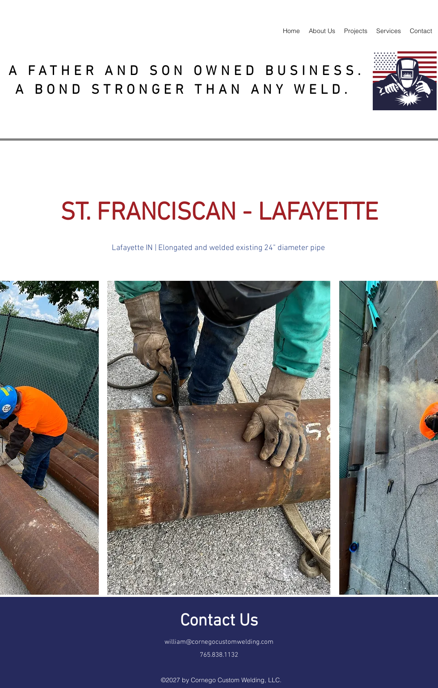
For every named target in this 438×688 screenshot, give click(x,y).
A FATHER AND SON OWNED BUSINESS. (186, 71)
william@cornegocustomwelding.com (219, 642)
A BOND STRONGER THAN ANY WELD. (186, 90)
